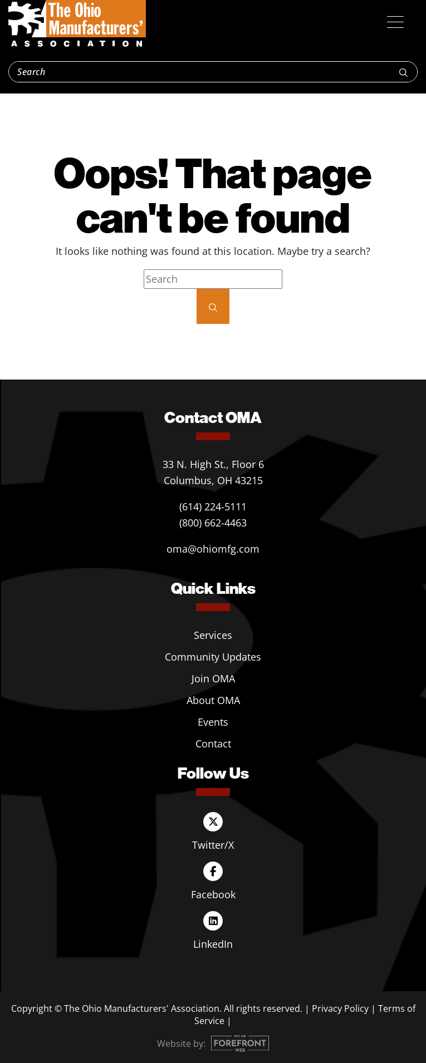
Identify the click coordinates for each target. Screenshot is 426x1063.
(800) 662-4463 (213, 522)
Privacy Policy (340, 1008)
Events (213, 722)
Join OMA (213, 678)
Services (213, 635)
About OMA (213, 700)
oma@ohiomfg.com (213, 548)
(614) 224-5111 (213, 506)
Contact (213, 743)
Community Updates (213, 656)
